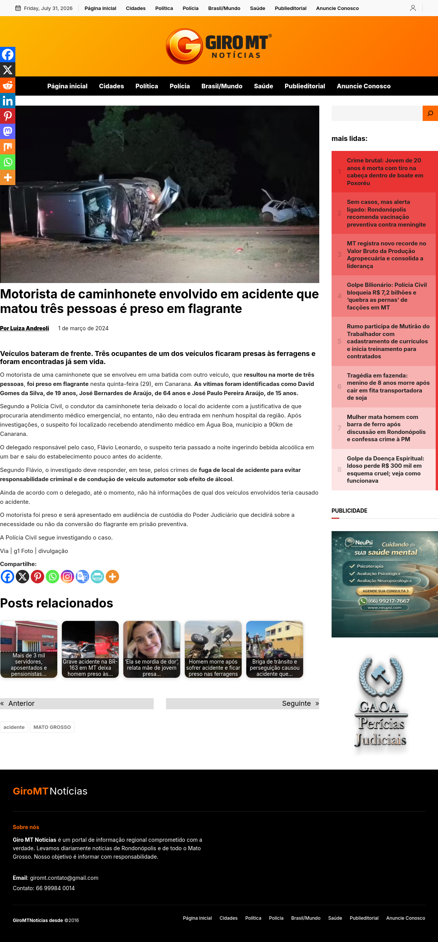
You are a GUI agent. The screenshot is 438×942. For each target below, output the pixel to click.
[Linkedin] (7, 100)
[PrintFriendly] (97, 576)
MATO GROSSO (52, 727)
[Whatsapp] (52, 576)
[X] (22, 576)
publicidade (349, 510)
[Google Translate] (82, 576)
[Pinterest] (37, 576)
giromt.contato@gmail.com (64, 877)
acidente (14, 727)
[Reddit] (7, 85)
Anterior (21, 703)
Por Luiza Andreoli (24, 328)
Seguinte (296, 703)
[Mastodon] (7, 131)
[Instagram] (67, 576)
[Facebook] (7, 576)
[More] (112, 576)
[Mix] (7, 146)
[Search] (430, 113)
